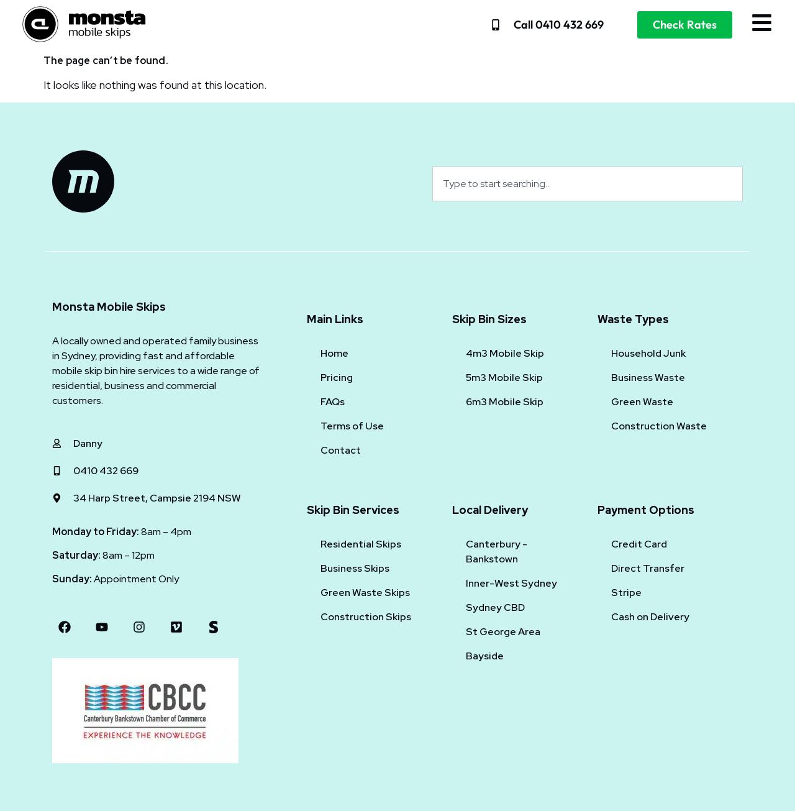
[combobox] (587, 184)
